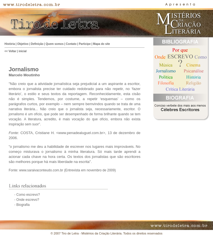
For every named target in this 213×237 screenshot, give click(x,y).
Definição (37, 43)
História (9, 43)
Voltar (12, 51)
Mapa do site (101, 43)
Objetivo (23, 43)
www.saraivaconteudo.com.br (41, 170)
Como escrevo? (27, 195)
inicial (22, 51)
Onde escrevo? (27, 200)
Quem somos (54, 43)
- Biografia (22, 205)
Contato (71, 43)
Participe (85, 43)
